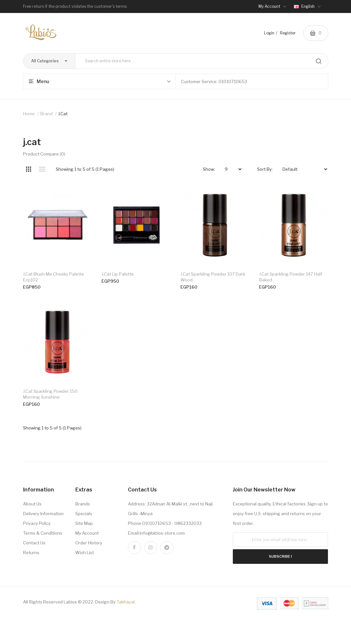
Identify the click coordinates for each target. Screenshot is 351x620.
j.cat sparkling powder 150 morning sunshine (50, 394)
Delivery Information (43, 513)
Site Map (84, 523)
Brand (46, 113)
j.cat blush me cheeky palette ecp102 (53, 276)
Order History (88, 542)
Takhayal (126, 601)
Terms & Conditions (42, 533)
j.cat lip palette (118, 274)
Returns (31, 552)
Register (288, 33)
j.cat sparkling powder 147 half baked (290, 276)
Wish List (84, 552)
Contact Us (34, 542)
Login (269, 33)
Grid (28, 169)
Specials (83, 513)
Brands (82, 503)
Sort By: (265, 169)
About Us (32, 503)
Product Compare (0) (44, 153)
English (307, 6)
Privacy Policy (37, 523)
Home (29, 113)
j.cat (63, 113)
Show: (209, 169)
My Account (87, 533)
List (42, 169)
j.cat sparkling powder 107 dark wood (213, 276)
